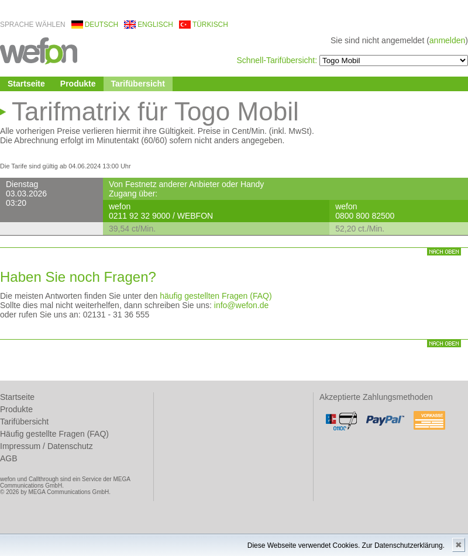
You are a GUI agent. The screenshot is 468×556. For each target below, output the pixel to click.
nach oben (444, 251)
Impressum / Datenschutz (46, 446)
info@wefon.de (241, 305)
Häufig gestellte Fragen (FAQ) (54, 433)
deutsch (101, 24)
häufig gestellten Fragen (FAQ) (215, 296)
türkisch (210, 24)
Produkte (78, 83)
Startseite (26, 83)
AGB (9, 458)
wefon (38, 50)
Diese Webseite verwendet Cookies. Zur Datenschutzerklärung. (346, 545)
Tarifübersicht (138, 83)
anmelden (447, 40)
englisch (155, 24)
